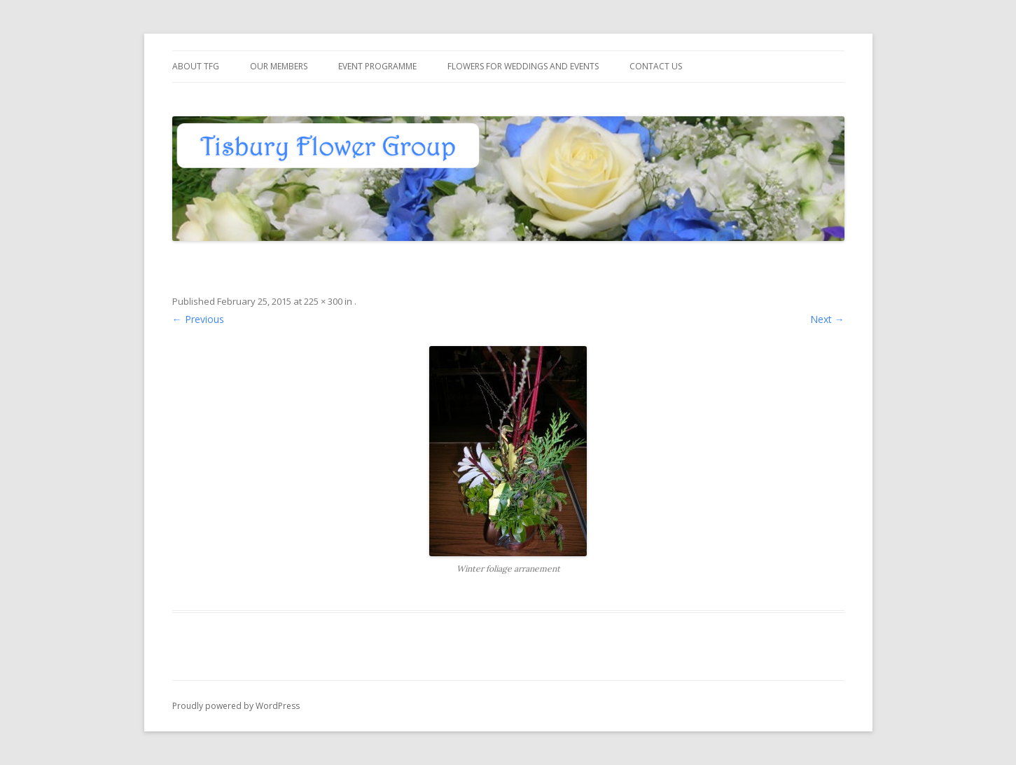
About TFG (195, 66)
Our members (278, 66)
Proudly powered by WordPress (236, 706)
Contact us (655, 66)
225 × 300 (323, 301)
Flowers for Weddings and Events (523, 66)
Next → (827, 319)
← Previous (198, 319)
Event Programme (377, 66)
